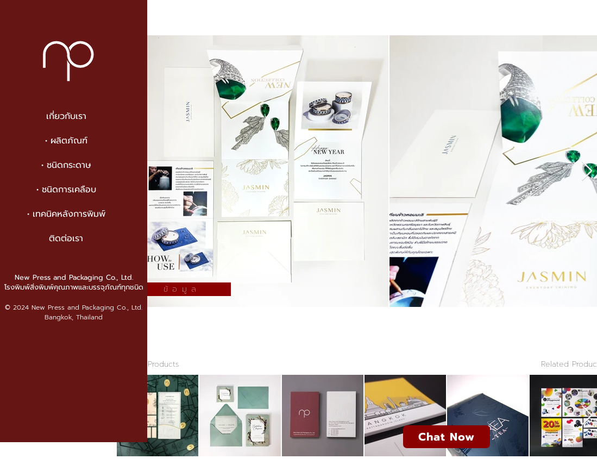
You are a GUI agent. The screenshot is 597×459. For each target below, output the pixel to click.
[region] (179, 229)
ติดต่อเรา (66, 238)
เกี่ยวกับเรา (66, 116)
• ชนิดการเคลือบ (66, 189)
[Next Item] (587, 171)
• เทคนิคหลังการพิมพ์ (66, 214)
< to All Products (148, 364)
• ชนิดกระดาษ (66, 165)
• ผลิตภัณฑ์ (66, 140)
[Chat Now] (446, 436)
